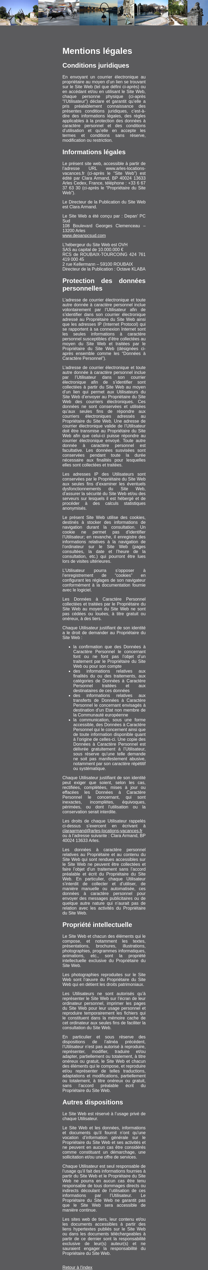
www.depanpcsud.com (84, 235)
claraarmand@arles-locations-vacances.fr (102, 830)
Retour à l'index (77, 1267)
